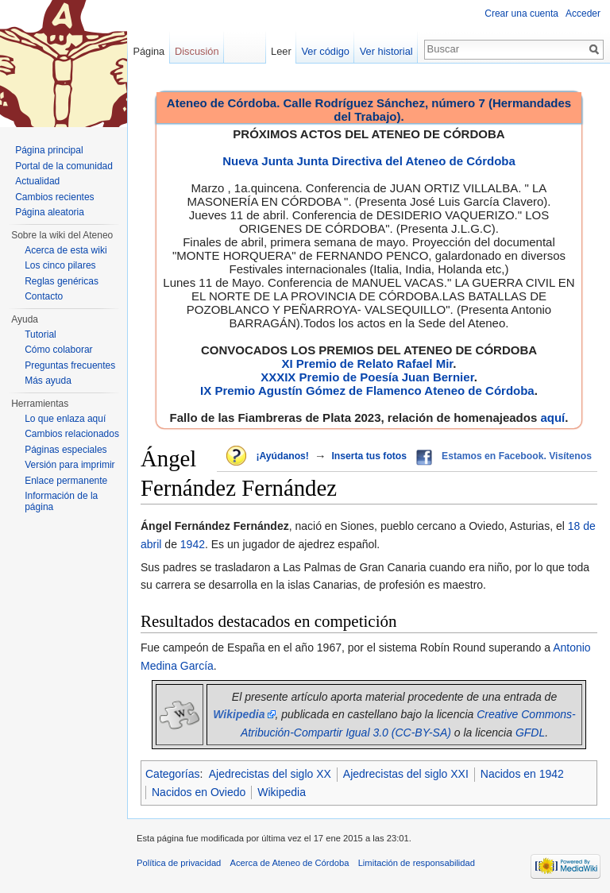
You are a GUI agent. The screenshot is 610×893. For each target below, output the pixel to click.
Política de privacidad (179, 863)
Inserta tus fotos (369, 456)
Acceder (583, 13)
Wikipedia (281, 792)
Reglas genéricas (61, 281)
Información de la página (61, 501)
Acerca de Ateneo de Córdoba (289, 863)
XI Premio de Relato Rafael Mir (367, 363)
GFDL (530, 732)
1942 (192, 544)
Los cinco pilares (60, 265)
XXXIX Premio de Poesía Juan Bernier (367, 377)
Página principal (49, 150)
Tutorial (40, 334)
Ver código (325, 51)
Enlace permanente (66, 480)
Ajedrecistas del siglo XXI (406, 773)
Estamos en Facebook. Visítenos (517, 456)
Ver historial (386, 51)
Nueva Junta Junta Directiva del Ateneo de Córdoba (368, 161)
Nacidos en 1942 (522, 773)
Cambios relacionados (72, 433)
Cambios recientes (54, 197)
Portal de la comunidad (64, 166)
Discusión (196, 51)
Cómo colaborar (58, 349)
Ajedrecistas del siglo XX (270, 773)
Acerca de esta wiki (65, 250)
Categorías (172, 773)
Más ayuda (48, 380)
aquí (552, 417)
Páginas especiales (65, 449)
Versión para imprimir (69, 464)
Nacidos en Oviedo (198, 792)
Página (148, 51)
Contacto (44, 296)
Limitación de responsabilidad (416, 863)
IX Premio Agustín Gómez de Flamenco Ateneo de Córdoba (367, 390)
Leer (281, 51)
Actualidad (37, 181)
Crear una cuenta (521, 13)
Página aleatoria (49, 212)
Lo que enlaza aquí (65, 418)
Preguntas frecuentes (70, 365)
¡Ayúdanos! (282, 456)
